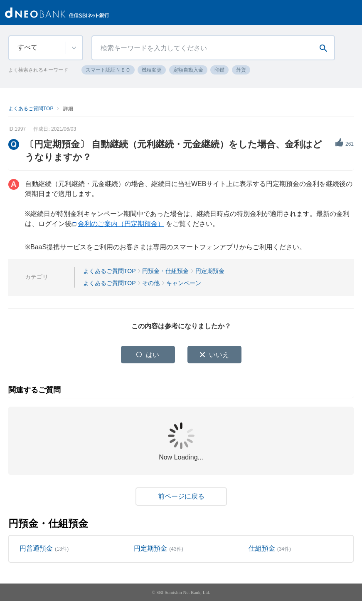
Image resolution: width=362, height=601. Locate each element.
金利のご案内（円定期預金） (121, 223)
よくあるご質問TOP (30, 109)
